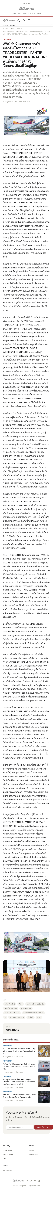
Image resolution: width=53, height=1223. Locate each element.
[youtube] (35, 1180)
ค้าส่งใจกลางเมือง (11, 1008)
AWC (20, 1004)
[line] (39, 1180)
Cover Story (7, 1150)
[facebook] (27, 1180)
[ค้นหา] (18, 20)
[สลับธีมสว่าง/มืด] (24, 20)
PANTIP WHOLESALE (12, 1013)
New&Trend (15, 29)
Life (4, 1159)
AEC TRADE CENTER (17, 1017)
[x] (31, 1180)
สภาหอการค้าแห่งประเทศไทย (33, 1013)
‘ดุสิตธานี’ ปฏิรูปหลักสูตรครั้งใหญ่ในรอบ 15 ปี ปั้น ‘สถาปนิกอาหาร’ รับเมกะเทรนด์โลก (19, 1066)
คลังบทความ (7, 1170)
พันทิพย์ (30, 1017)
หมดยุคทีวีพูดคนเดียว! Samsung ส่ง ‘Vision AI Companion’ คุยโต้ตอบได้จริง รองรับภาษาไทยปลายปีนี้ (19, 1081)
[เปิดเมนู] (29, 20)
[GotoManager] (26, 8)
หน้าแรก (5, 29)
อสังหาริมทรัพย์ (10, 1004)
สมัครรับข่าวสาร (43, 1127)
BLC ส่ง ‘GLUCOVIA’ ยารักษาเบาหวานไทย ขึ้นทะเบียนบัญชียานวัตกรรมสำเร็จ (19, 1096)
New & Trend (8, 1154)
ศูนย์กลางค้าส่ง (26, 1008)
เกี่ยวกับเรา (32, 1150)
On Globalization (10, 25)
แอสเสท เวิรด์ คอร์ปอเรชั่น (35, 1004)
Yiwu (39, 1017)
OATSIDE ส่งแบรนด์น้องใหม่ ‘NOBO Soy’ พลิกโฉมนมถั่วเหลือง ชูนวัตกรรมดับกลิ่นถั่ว (19, 1051)
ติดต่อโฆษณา (33, 1154)
